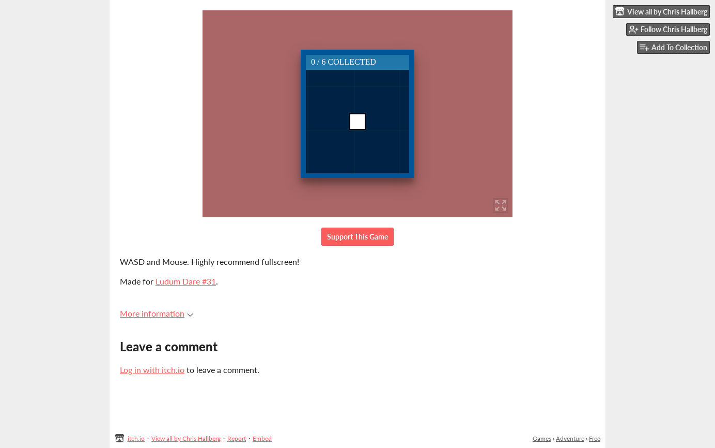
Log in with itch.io (152, 370)
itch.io (136, 438)
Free (594, 438)
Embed (262, 438)
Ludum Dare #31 (186, 281)
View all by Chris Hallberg (186, 438)
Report (236, 438)
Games (542, 438)
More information (156, 313)
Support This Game (357, 236)
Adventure (570, 438)
